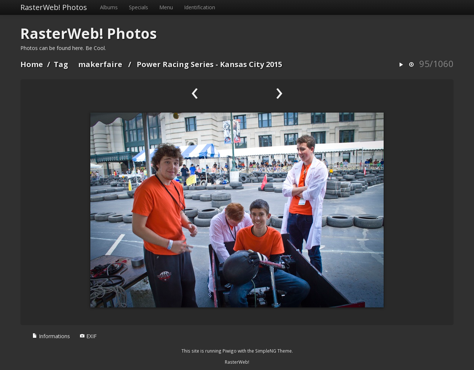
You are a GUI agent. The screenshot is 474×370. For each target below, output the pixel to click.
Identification (199, 7)
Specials (138, 7)
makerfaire (100, 64)
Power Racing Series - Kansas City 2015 (209, 64)
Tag (61, 64)
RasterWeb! (237, 362)
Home (31, 64)
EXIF (88, 336)
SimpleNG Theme (273, 351)
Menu (166, 7)
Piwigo (230, 351)
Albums (109, 7)
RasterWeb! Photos (53, 7)
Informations (51, 336)
